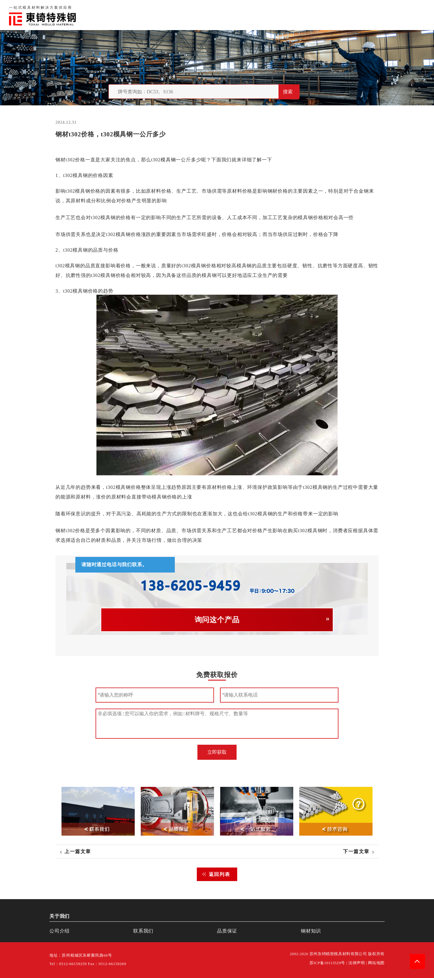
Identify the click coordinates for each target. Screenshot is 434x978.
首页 (268, 14)
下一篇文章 (356, 851)
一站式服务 (382, 14)
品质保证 (321, 14)
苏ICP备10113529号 (327, 963)
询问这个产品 (217, 620)
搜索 (288, 91)
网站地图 (376, 963)
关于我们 (292, 14)
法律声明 (356, 963)
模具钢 (168, 159)
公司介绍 (59, 930)
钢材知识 (414, 14)
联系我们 (350, 14)
